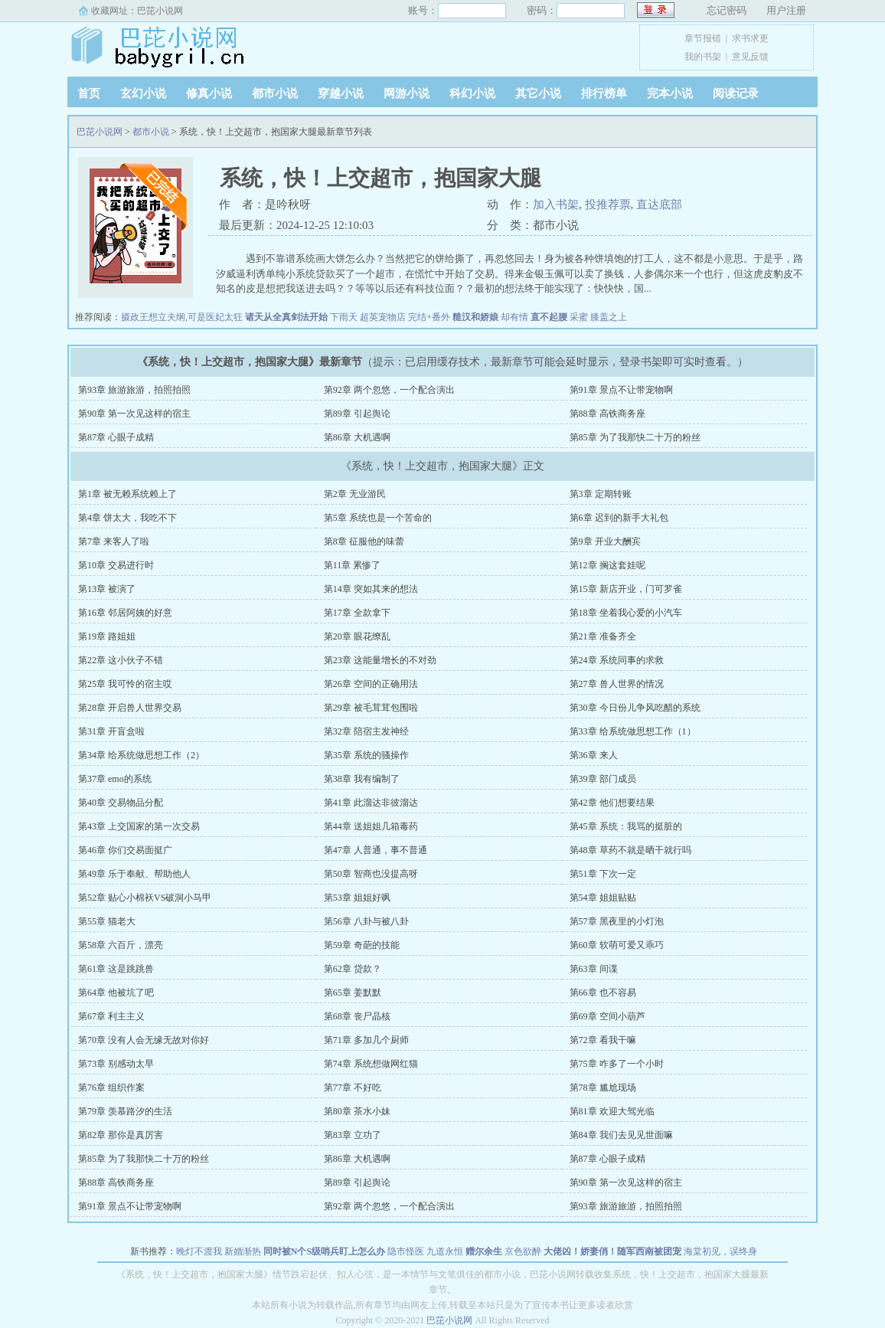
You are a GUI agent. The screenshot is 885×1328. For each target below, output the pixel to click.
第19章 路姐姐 (107, 636)
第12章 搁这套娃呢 (607, 565)
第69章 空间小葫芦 (607, 1016)
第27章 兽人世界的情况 (617, 684)
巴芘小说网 (160, 10)
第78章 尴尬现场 (603, 1087)
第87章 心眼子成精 (116, 437)
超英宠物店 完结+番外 (405, 317)
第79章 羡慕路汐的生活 (125, 1111)
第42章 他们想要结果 (612, 802)
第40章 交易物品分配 (120, 802)
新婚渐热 (242, 1251)
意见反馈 (750, 56)
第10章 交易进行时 (116, 565)
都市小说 (275, 93)
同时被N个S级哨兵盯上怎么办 (324, 1251)
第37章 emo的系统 (115, 779)
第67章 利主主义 (111, 1016)
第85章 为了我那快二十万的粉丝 (635, 437)
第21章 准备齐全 (603, 636)
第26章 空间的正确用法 (371, 684)
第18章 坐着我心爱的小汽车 (626, 612)
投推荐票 (608, 204)
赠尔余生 (483, 1251)
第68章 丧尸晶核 (357, 1016)
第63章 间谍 (594, 968)
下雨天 (344, 317)
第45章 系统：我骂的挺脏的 (626, 826)
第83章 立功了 (352, 1135)
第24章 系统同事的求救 (617, 660)
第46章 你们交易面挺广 (125, 850)
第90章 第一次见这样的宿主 (134, 413)
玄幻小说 (143, 93)
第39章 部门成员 (603, 779)
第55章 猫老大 (107, 921)
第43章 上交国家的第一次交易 (139, 826)
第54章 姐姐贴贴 (603, 897)
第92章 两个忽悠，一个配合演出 (389, 389)
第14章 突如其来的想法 (371, 589)
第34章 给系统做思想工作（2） (141, 755)
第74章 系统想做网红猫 (371, 1063)
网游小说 (406, 93)
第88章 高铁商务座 (607, 413)
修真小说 (209, 93)
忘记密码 (726, 10)
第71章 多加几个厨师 (366, 1040)
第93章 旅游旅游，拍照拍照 (134, 389)
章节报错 (702, 38)
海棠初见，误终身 (720, 1251)
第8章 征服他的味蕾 (364, 541)
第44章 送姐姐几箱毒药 (371, 826)
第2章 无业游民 (355, 494)
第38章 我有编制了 (362, 779)
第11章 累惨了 (352, 565)
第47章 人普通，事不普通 (375, 850)
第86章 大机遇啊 (357, 437)
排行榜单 (604, 93)
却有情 (514, 317)
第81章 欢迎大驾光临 (612, 1111)
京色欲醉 (523, 1251)
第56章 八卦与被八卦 (366, 921)
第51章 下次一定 (603, 873)
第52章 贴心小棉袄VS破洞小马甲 (144, 897)
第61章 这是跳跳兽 (116, 968)
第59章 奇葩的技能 (362, 945)
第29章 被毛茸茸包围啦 (371, 707)
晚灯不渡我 (199, 1251)
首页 (88, 93)
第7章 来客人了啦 (113, 541)
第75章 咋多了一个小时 (617, 1063)
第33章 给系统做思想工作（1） (633, 731)
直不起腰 (549, 317)
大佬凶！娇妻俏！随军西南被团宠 (612, 1251)
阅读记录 (736, 93)
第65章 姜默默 (352, 992)
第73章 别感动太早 (116, 1063)
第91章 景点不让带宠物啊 (621, 389)
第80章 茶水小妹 (357, 1111)
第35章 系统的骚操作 (366, 755)
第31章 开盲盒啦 (111, 731)
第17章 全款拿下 (357, 612)
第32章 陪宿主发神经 (366, 731)
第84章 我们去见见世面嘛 (621, 1135)
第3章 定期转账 (601, 494)
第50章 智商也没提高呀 (371, 873)
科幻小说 (472, 93)
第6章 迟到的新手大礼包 (619, 517)
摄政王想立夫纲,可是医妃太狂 (182, 317)
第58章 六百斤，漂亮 (120, 945)
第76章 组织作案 (111, 1087)
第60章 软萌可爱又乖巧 (617, 945)
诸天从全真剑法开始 (286, 317)
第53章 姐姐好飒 (357, 897)
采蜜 (579, 317)
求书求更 (750, 38)
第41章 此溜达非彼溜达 (371, 802)
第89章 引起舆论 (357, 413)
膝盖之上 (608, 317)
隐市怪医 (405, 1251)
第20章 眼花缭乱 (357, 636)
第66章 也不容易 (603, 992)
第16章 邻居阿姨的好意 (125, 612)
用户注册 (786, 10)
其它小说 (538, 93)
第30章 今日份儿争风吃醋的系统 (635, 707)
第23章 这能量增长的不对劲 (380, 660)
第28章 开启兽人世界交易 (129, 707)
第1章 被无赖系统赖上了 (127, 494)
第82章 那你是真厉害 (120, 1135)
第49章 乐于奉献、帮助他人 (134, 873)
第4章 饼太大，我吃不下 (127, 517)
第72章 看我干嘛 (603, 1040)
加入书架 (556, 204)
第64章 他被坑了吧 (116, 992)
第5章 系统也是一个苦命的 (378, 517)
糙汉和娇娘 (475, 317)
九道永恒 (444, 1251)
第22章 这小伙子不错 (120, 660)
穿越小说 (341, 93)
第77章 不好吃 (352, 1087)
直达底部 (659, 204)
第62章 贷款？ (352, 968)
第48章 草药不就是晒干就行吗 (630, 850)
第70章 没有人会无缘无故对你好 (143, 1040)
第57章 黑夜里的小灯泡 (617, 921)
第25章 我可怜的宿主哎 (125, 684)
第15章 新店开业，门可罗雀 (626, 589)
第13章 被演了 (107, 589)
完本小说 (670, 93)
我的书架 (702, 56)
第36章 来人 (594, 755)
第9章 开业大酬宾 (605, 541)
